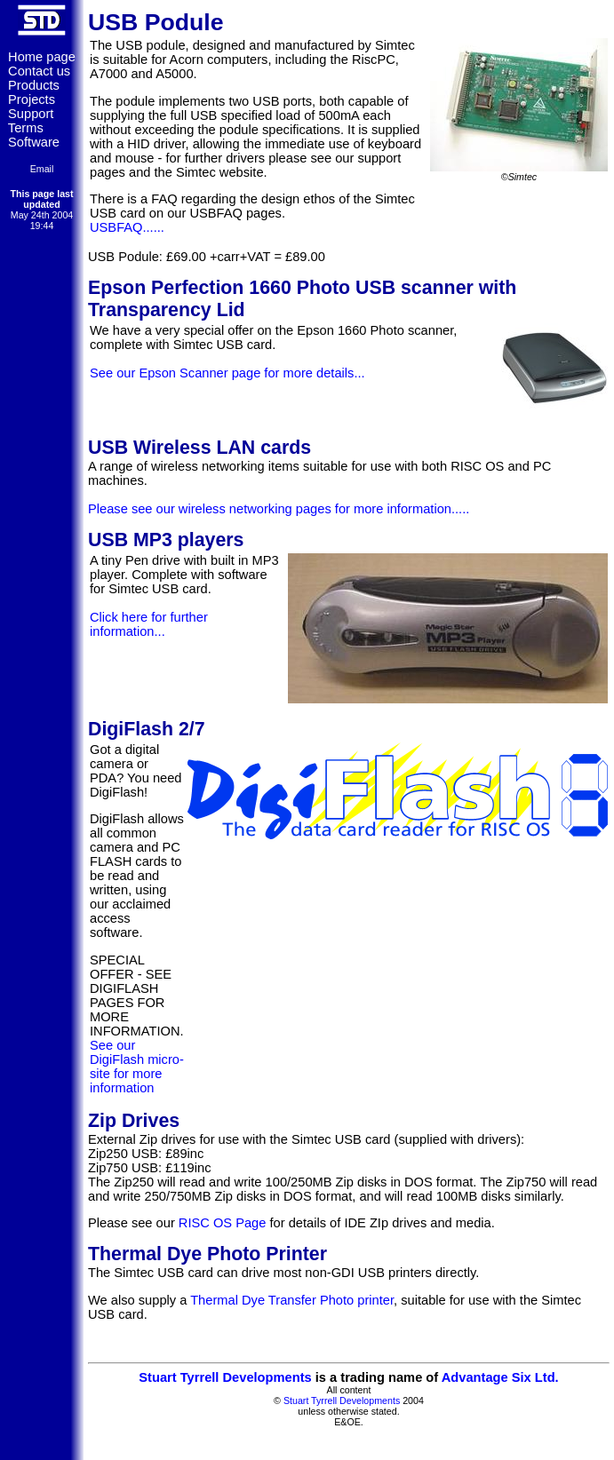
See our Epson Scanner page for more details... (227, 373)
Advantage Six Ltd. (500, 1377)
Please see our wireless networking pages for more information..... (278, 509)
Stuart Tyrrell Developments (225, 1377)
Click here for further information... (149, 624)
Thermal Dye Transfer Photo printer (292, 1300)
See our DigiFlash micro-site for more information (137, 1066)
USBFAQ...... (127, 227)
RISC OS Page (223, 1223)
